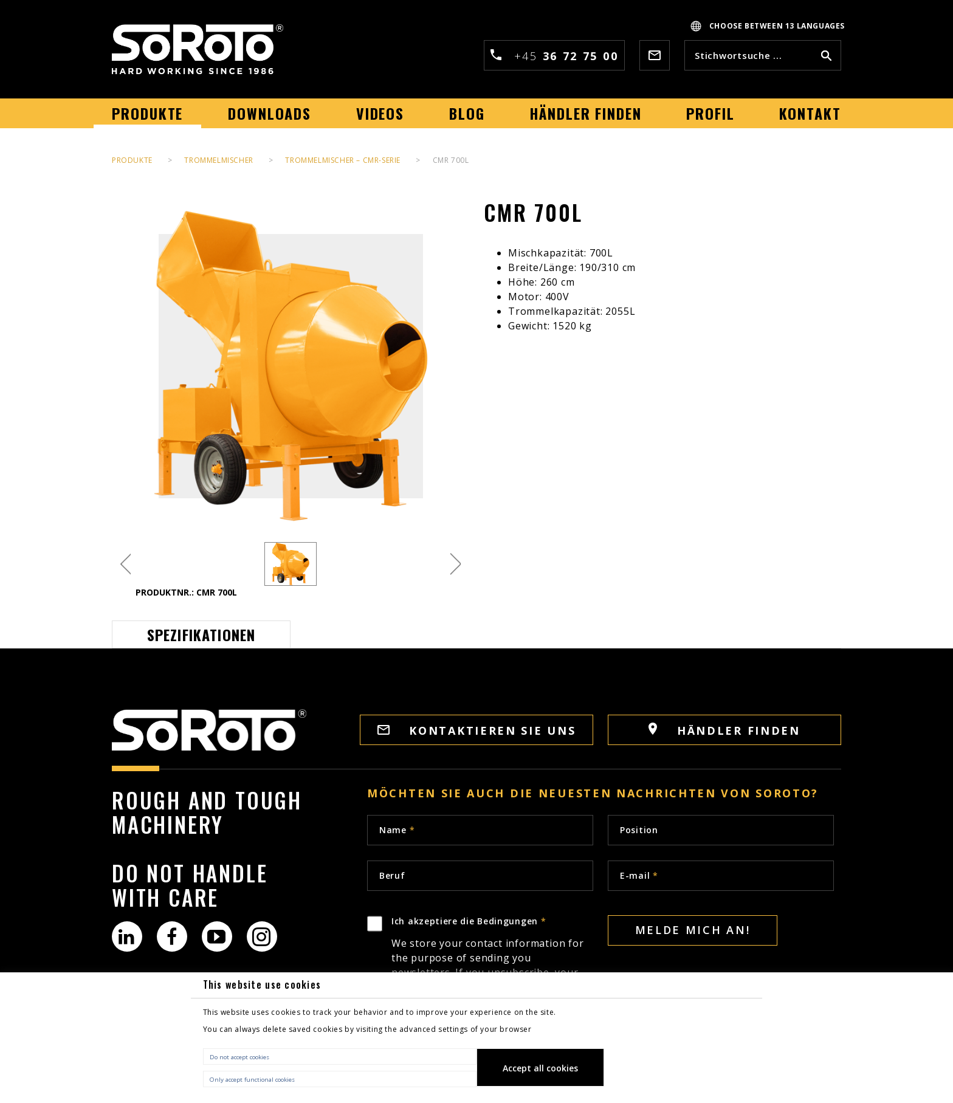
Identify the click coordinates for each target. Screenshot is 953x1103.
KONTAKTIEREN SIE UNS (476, 730)
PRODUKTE (132, 160)
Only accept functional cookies (252, 1080)
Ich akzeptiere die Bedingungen (492, 969)
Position (639, 830)
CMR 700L (451, 160)
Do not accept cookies (239, 1057)
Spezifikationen (201, 634)
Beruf (392, 875)
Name (397, 830)
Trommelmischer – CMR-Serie (343, 160)
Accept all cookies (540, 1068)
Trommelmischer (218, 160)
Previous (125, 564)
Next (455, 564)
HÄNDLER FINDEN (724, 730)
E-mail (639, 875)
